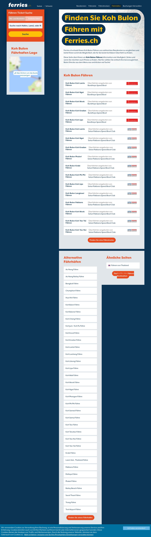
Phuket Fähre (71, 481)
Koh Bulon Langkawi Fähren (75, 194)
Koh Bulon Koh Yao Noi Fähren (76, 231)
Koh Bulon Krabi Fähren (73, 167)
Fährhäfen (116, 6)
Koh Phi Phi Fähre (73, 404)
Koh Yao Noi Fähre (73, 439)
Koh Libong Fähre (73, 361)
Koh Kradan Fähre (73, 340)
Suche (25, 34)
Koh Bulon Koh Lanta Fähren (75, 84)
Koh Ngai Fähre (72, 389)
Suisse (39, 6)
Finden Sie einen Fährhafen (80, 518)
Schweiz (49, 6)
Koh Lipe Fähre (72, 368)
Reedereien (81, 6)
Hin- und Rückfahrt (17, 19)
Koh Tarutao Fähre (73, 432)
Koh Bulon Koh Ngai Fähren (75, 93)
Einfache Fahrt (34, 19)
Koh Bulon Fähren (94, 57)
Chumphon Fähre (73, 291)
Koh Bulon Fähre (73, 305)
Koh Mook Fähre (73, 382)
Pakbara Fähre (72, 467)
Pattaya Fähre (72, 474)
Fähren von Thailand (120, 265)
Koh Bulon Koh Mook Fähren (75, 102)
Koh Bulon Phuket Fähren (74, 158)
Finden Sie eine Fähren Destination (124, 274)
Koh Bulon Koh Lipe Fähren (74, 121)
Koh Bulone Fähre (73, 312)
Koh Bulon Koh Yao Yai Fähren (76, 222)
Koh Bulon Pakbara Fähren (74, 203)
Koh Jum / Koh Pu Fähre (75, 326)
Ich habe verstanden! (136, 528)
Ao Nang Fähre (72, 269)
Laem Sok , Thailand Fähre (77, 460)
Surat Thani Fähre (73, 495)
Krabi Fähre (71, 453)
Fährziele (92, 6)
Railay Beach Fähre (74, 488)
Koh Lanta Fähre (73, 347)
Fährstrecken (104, 6)
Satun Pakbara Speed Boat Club (101, 131)
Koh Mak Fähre (72, 375)
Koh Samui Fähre (73, 418)
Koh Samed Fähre (73, 411)
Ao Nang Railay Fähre (75, 276)
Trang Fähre (71, 502)
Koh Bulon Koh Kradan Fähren (76, 112)
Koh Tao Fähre (72, 425)
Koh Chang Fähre (73, 319)
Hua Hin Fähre (72, 298)
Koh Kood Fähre (72, 333)
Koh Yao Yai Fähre (73, 446)
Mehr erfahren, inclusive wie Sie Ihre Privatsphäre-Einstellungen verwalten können (58, 535)
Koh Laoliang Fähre (74, 354)
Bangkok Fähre (72, 284)
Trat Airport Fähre (73, 509)
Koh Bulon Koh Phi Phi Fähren (75, 176)
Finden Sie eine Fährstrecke (102, 240)
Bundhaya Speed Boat (97, 85)
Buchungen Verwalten (132, 6)
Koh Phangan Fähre (74, 396)
